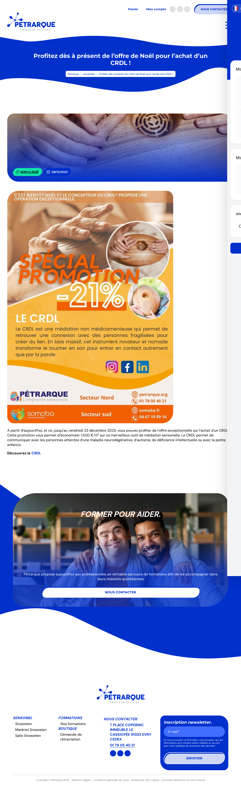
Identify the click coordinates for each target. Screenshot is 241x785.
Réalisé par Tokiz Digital (145, 780)
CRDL (36, 453)
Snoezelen (23, 723)
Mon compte (156, 9)
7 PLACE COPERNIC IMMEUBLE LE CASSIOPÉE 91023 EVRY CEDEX (130, 732)
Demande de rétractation (71, 737)
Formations (70, 718)
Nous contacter (214, 9)
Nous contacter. (121, 719)
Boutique (67, 728)
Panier (133, 9)
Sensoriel (22, 718)
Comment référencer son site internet (183, 780)
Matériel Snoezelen (30, 729)
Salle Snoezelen (28, 735)
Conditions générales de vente (111, 780)
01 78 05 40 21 (122, 745)
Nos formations (73, 723)
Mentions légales (81, 780)
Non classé (27, 172)
